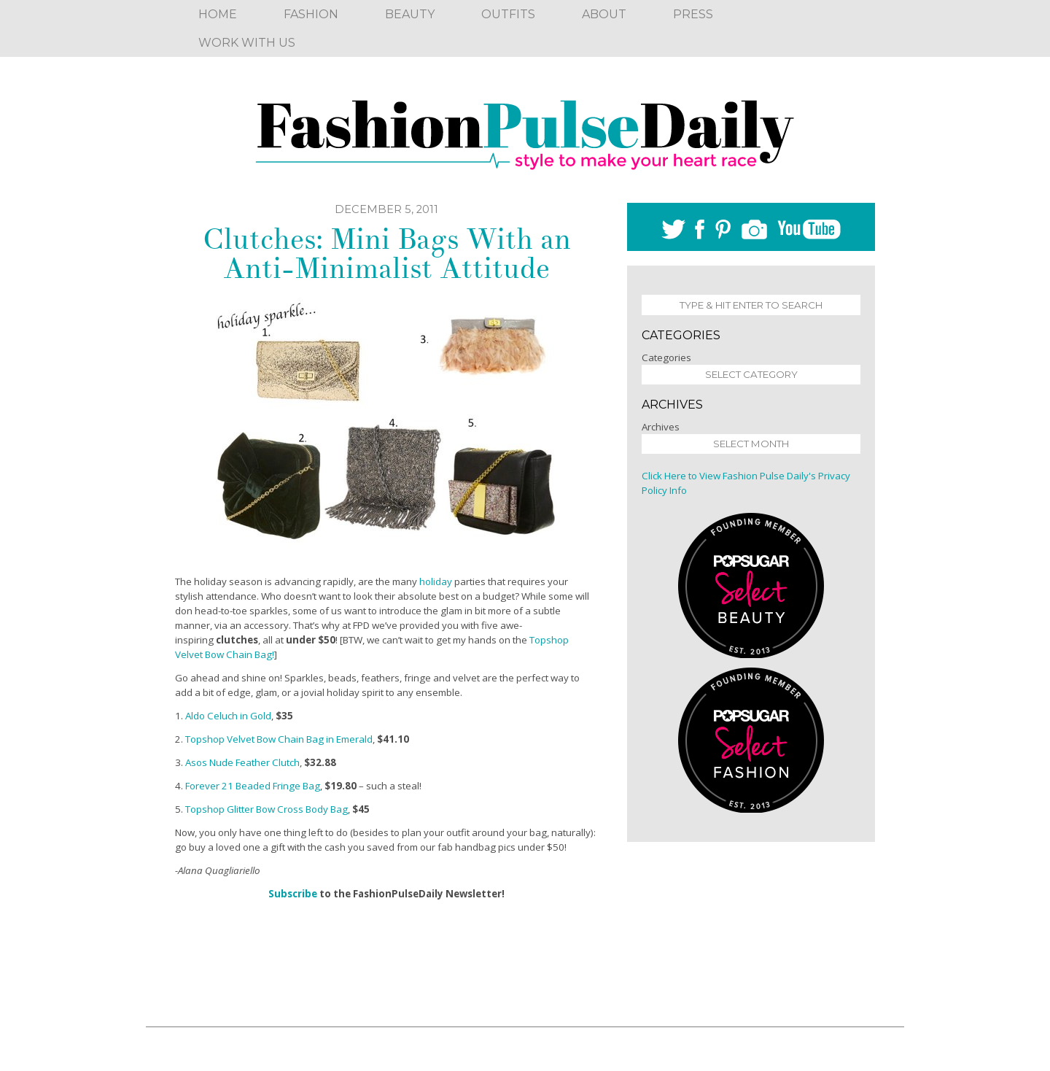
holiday (435, 581)
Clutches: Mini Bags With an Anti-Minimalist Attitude (387, 254)
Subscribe (292, 893)
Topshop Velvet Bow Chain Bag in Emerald (279, 739)
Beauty (410, 14)
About (604, 14)
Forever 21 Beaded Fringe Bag (252, 785)
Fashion (311, 14)
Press (693, 14)
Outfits (508, 14)
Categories (666, 357)
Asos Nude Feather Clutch (242, 762)
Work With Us (246, 43)
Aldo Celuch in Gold (228, 715)
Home (217, 14)
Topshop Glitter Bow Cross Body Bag (266, 809)
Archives (661, 426)
